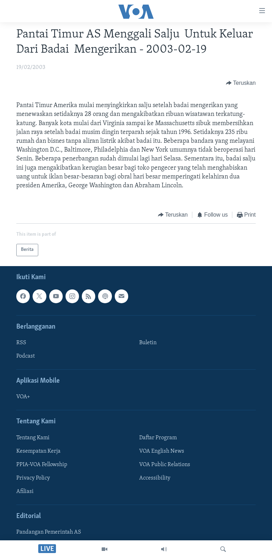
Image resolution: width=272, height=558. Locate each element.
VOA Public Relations (164, 465)
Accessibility (154, 478)
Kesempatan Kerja (38, 451)
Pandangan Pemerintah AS (48, 532)
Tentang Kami (33, 438)
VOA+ (23, 397)
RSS (21, 343)
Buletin (148, 343)
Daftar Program (158, 438)
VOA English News (161, 451)
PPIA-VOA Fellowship (41, 465)
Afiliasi (25, 491)
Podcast (25, 356)
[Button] (241, 82)
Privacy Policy (33, 478)
